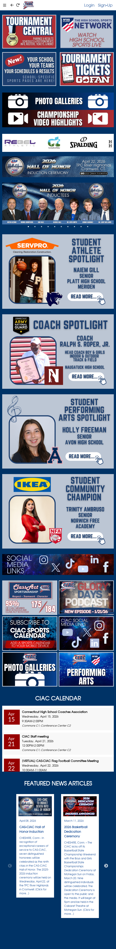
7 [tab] (68, 226)
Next (106, 866)
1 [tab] (28, 226)
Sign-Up (105, 5)
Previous (10, 866)
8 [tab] (74, 226)
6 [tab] (61, 226)
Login (89, 5)
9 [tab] (81, 226)
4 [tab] (48, 226)
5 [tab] (55, 226)
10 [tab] (87, 226)
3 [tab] (41, 226)
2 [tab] (35, 226)
